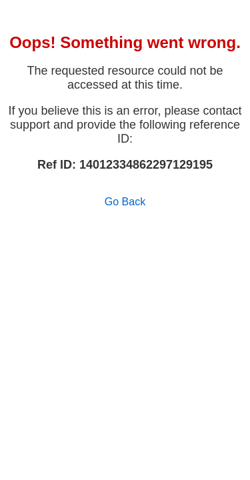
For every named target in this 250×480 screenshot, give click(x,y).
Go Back (125, 201)
